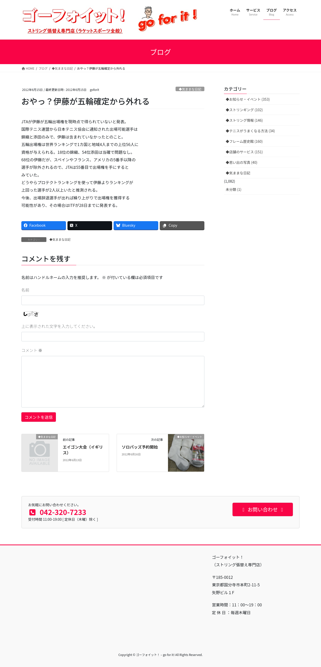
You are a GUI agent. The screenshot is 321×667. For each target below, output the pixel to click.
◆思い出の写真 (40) (241, 162)
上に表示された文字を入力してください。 (59, 326)
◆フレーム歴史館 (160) (244, 141)
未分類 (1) (233, 189)
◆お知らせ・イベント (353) (248, 99)
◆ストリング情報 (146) (244, 120)
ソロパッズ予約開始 (140, 447)
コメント (31, 350)
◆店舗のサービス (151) (244, 151)
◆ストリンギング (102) (244, 109)
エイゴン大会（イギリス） (83, 449)
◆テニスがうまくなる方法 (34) (250, 130)
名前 (25, 290)
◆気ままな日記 (190, 89)
